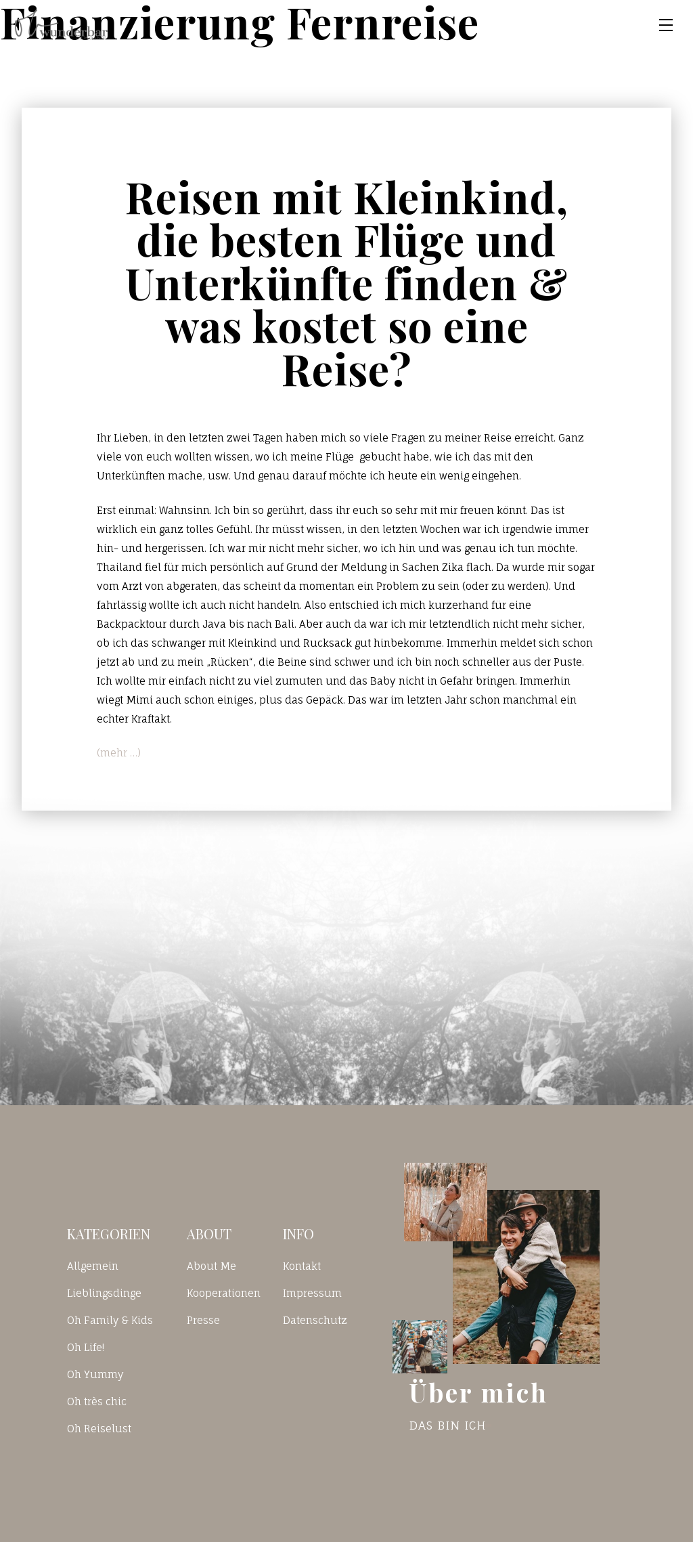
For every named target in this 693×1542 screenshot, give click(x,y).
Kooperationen (224, 1293)
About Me (211, 1266)
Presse (203, 1320)
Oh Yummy (95, 1374)
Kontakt (302, 1266)
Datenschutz (315, 1320)
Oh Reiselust (99, 1428)
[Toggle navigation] (666, 25)
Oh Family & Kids (110, 1320)
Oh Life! (85, 1347)
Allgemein (92, 1266)
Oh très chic (97, 1401)
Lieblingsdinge (104, 1293)
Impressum (312, 1293)
